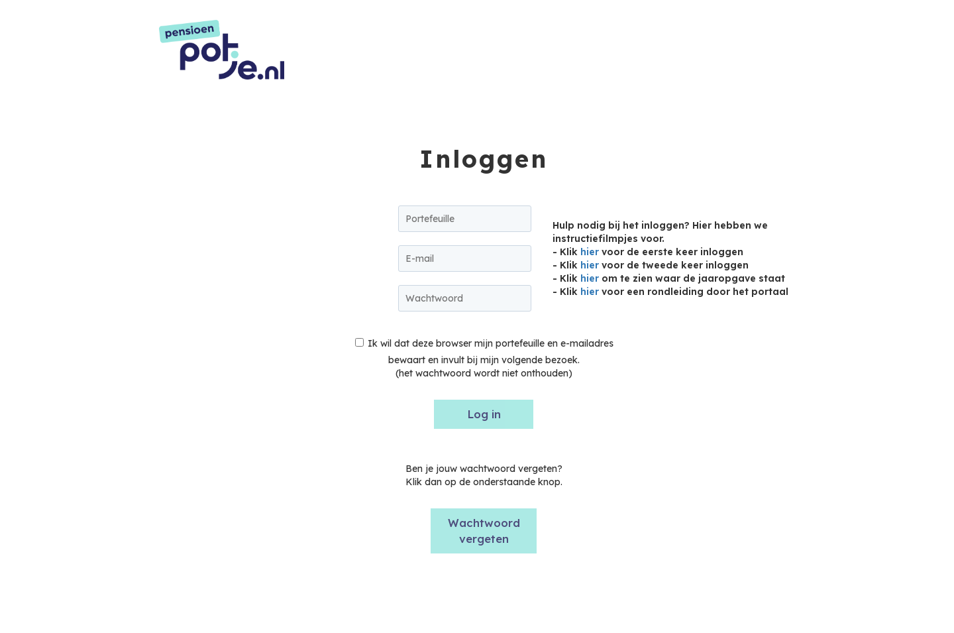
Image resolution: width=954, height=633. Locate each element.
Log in (484, 414)
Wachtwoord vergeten (484, 531)
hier (589, 252)
